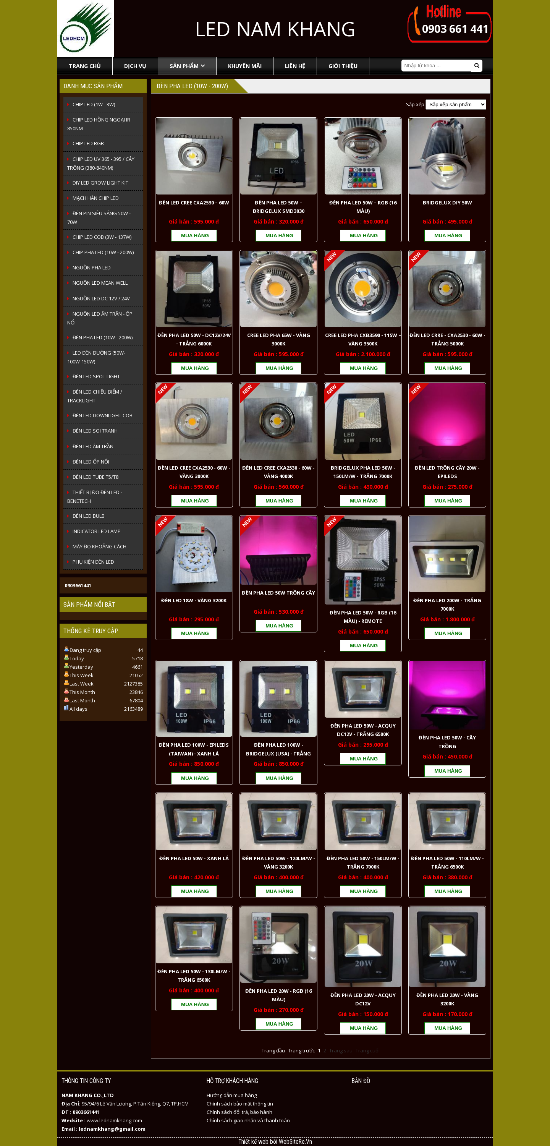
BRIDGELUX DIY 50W (447, 202)
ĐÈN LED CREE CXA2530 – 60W (194, 202)
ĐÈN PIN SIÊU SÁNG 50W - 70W (99, 217)
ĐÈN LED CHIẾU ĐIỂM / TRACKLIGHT (94, 396)
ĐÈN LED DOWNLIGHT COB (103, 415)
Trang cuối (368, 1050)
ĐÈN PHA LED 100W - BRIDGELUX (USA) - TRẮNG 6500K (278, 753)
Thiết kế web (254, 1141)
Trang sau (341, 1050)
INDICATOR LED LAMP (97, 531)
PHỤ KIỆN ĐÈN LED (93, 561)
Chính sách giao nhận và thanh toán (248, 1120)
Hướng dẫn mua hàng (232, 1095)
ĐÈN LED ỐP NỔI (91, 461)
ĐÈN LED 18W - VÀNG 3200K (193, 600)
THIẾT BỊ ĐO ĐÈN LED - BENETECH (94, 496)
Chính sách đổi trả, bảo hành (239, 1112)
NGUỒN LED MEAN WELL (100, 282)
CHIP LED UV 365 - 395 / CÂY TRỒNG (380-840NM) (100, 163)
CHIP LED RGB (88, 143)
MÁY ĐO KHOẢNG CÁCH (99, 546)
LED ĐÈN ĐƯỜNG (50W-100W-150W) (96, 357)
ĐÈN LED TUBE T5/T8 (95, 476)
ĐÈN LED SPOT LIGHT (96, 376)
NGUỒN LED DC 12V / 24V (101, 298)
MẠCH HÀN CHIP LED (96, 198)
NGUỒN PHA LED (92, 267)
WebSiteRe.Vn (295, 1141)
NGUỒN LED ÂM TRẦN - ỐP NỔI (100, 318)
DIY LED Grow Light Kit (100, 182)
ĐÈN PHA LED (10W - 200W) (103, 337)
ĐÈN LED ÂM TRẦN (93, 446)
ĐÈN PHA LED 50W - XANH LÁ (194, 858)
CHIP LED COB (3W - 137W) (102, 236)
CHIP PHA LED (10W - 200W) (103, 252)
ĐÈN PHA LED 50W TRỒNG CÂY (278, 592)
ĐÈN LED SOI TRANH (95, 430)
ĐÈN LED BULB (89, 515)
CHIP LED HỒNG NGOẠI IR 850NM (98, 124)
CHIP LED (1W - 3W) (94, 104)
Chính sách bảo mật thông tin (240, 1103)
